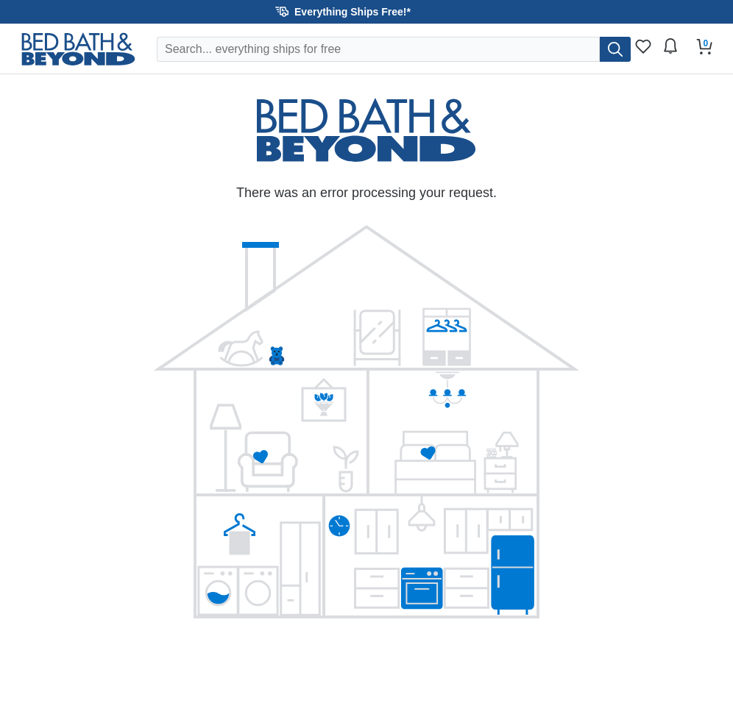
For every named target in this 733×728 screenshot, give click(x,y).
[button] (366, 12)
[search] (615, 49)
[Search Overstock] (378, 49)
